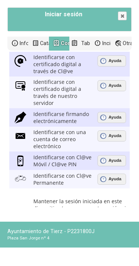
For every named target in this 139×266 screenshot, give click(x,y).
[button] (122, 15)
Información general (23, 43)
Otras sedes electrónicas (127, 43)
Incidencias (106, 43)
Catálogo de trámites (44, 43)
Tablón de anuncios (85, 43)
